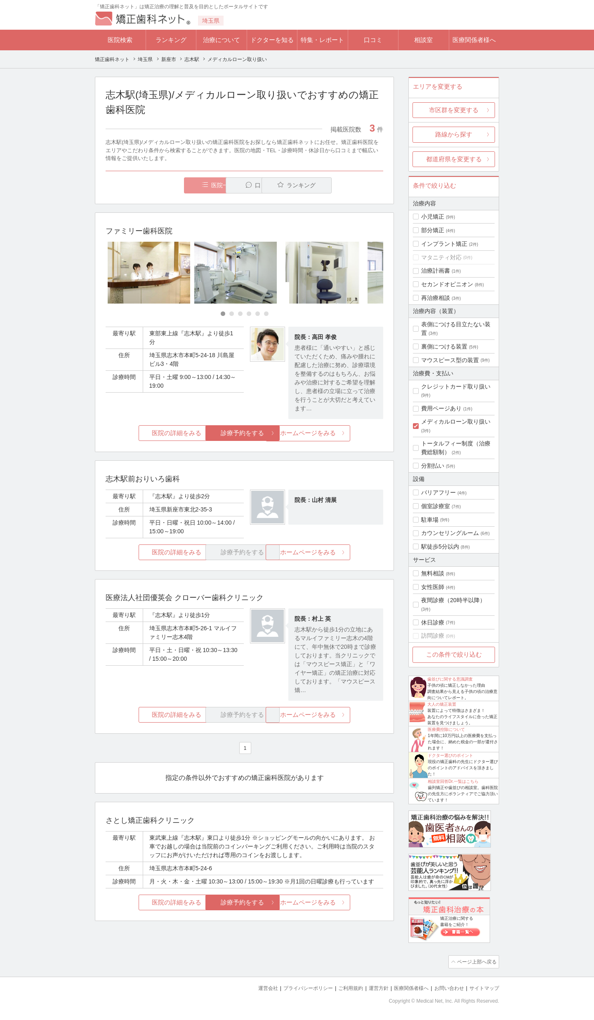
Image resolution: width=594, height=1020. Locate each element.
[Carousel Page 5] (257, 314)
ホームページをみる (337, 433)
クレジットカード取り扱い (455, 386)
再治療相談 (435, 297)
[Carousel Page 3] (240, 314)
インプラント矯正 (444, 243)
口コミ (373, 39)
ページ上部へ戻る (475, 961)
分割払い (432, 465)
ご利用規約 (340, 987)
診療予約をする (244, 433)
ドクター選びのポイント (450, 755)
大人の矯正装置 (441, 704)
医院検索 (120, 39)
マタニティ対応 (441, 257)
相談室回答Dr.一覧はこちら (453, 781)
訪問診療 (432, 635)
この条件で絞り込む (454, 654)
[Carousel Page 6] (266, 314)
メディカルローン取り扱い (455, 421)
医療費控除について (446, 729)
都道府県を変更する (454, 159)
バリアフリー (438, 492)
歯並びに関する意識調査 (450, 679)
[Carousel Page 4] (249, 314)
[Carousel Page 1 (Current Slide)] (223, 314)
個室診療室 (435, 506)
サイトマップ (483, 987)
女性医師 (432, 587)
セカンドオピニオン (447, 284)
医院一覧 (162, 185)
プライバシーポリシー (294, 987)
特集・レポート (322, 39)
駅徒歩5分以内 (440, 546)
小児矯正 (432, 216)
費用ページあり (441, 408)
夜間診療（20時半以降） (453, 600)
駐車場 (429, 519)
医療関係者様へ (474, 39)
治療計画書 (435, 270)
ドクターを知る (272, 39)
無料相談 (432, 573)
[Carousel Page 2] (231, 314)
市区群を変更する (453, 109)
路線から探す (453, 134)
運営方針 (370, 987)
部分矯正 (432, 230)
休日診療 (432, 622)
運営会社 (251, 987)
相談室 (423, 39)
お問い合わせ (445, 987)
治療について (221, 39)
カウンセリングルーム (450, 533)
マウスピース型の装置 (450, 360)
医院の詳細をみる (152, 433)
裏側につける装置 (444, 346)
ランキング (171, 39)
